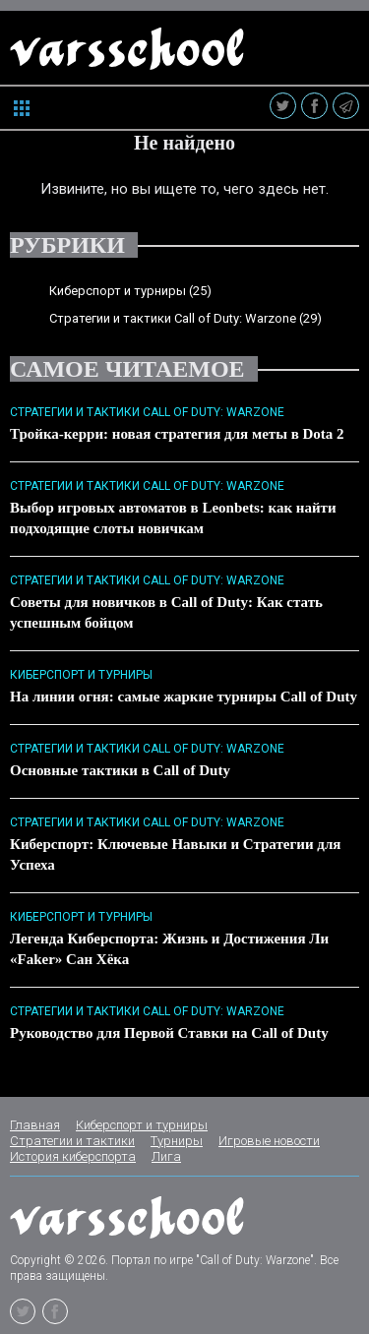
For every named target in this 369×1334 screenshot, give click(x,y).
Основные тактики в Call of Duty (120, 770)
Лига (166, 1156)
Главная (35, 1125)
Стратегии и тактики (72, 1140)
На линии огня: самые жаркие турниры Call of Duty (183, 696)
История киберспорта (73, 1156)
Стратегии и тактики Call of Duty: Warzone (172, 318)
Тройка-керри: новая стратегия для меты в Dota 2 (177, 434)
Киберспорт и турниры (117, 290)
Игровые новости (269, 1140)
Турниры (177, 1140)
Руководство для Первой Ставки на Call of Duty (169, 1033)
